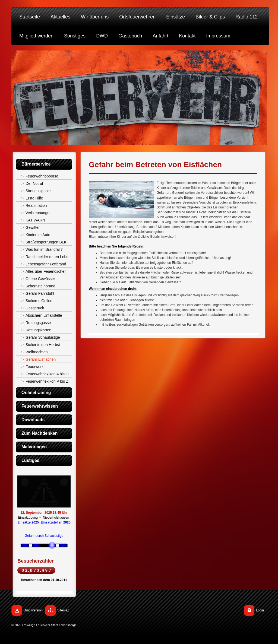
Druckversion (33, 610)
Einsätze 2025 (28, 522)
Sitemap (63, 610)
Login (260, 610)
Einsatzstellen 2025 (56, 522)
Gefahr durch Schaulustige (44, 536)
